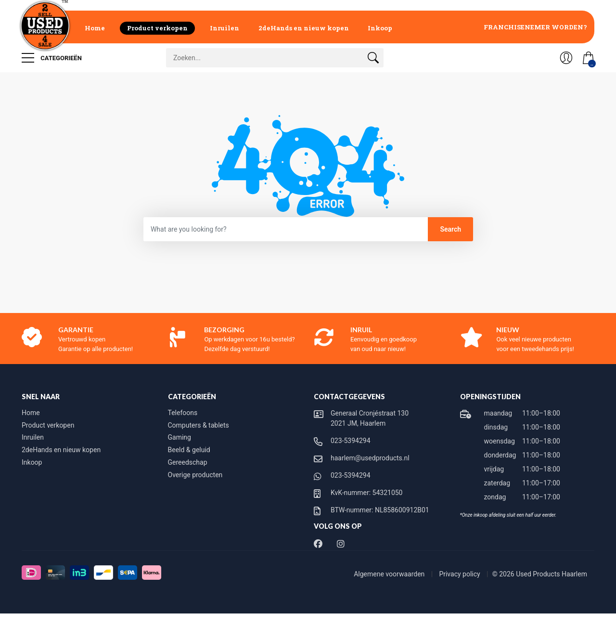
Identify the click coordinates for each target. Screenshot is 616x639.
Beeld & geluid (189, 450)
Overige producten (195, 475)
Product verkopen (157, 28)
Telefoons (183, 413)
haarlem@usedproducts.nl (370, 458)
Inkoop (380, 28)
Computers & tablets (198, 425)
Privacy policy (460, 574)
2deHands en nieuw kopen (303, 28)
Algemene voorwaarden (390, 574)
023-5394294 (351, 440)
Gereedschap (187, 462)
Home (95, 28)
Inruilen (224, 28)
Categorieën (52, 57)
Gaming (179, 437)
